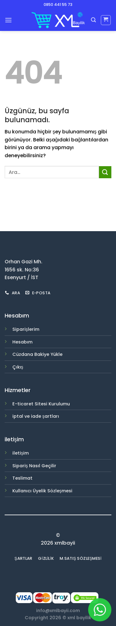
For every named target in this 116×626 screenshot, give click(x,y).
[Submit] (105, 172)
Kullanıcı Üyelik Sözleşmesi (42, 491)
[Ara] (93, 20)
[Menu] (8, 20)
